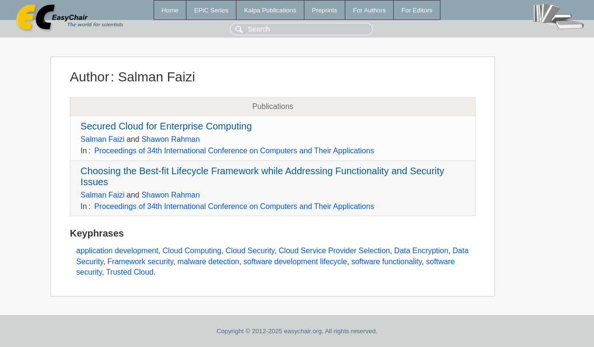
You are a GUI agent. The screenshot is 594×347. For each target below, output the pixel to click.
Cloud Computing (192, 251)
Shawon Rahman (170, 139)
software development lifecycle (295, 262)
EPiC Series (211, 10)
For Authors (369, 10)
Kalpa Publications (270, 10)
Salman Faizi (102, 139)
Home (170, 10)
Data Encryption (421, 251)
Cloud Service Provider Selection (334, 251)
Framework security (140, 262)
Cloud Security (249, 251)
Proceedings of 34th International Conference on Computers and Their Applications (234, 151)
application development (117, 251)
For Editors (416, 10)
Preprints (324, 10)
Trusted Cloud (130, 272)
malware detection (208, 262)
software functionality (386, 262)
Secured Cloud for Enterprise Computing (166, 126)
